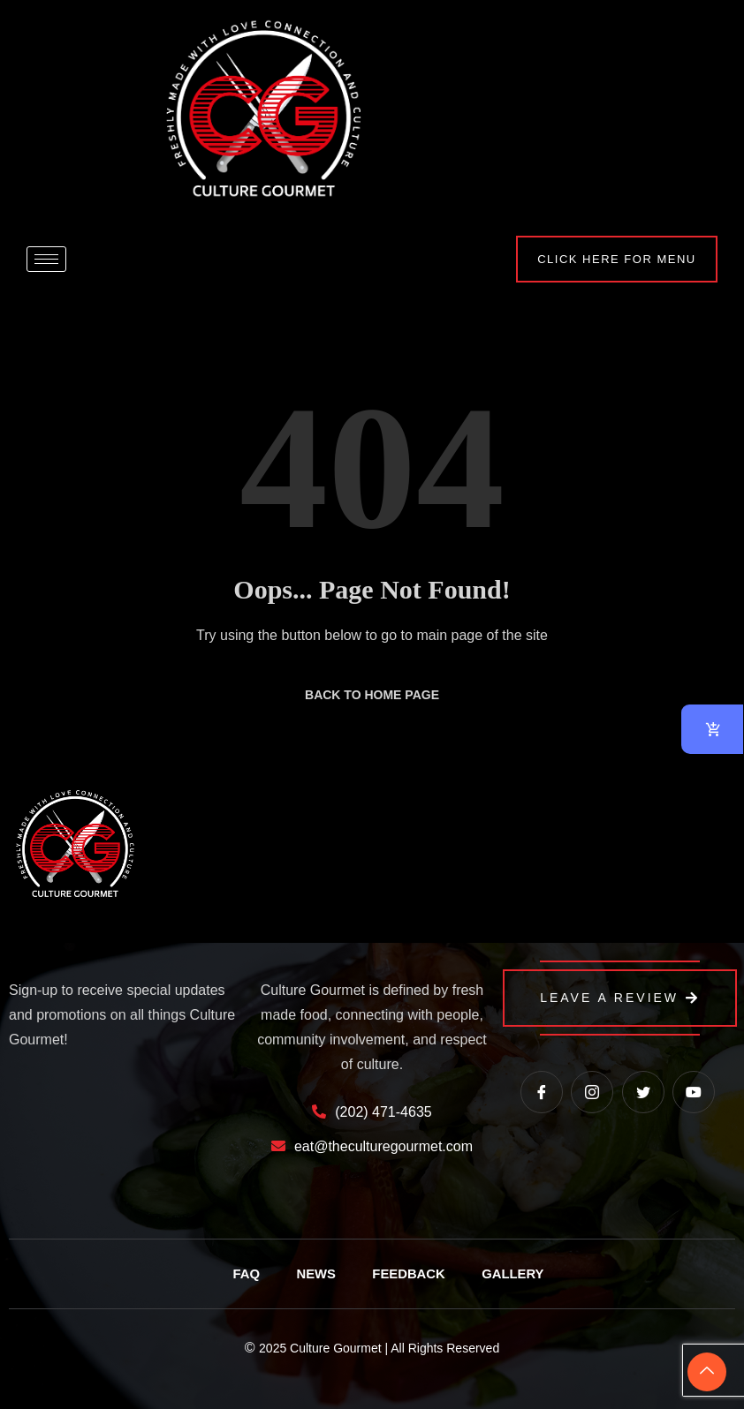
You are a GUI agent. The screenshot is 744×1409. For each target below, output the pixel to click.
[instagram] (592, 1092)
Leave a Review (620, 998)
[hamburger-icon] (46, 259)
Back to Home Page (372, 695)
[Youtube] (693, 1092)
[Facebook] (541, 1092)
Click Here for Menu (610, 259)
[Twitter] (643, 1092)
